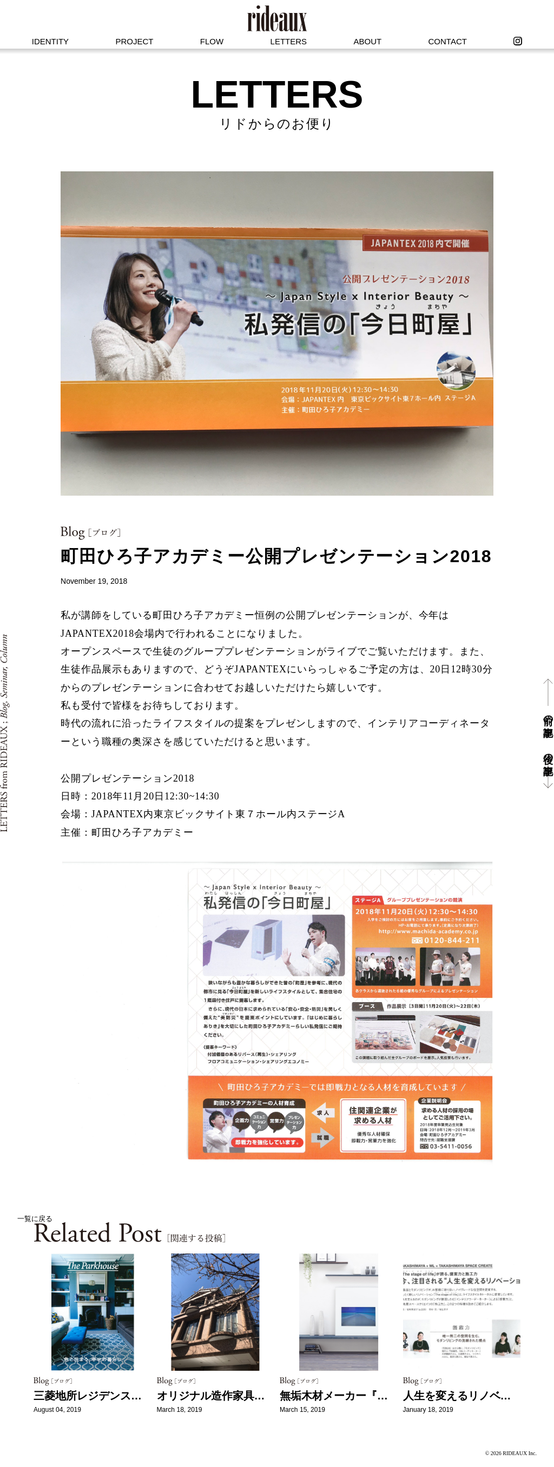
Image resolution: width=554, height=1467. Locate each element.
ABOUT (367, 41)
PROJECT (134, 41)
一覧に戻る (34, 1219)
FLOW (211, 41)
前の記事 (548, 714)
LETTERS (289, 41)
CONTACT (447, 41)
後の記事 (548, 752)
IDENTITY (50, 41)
